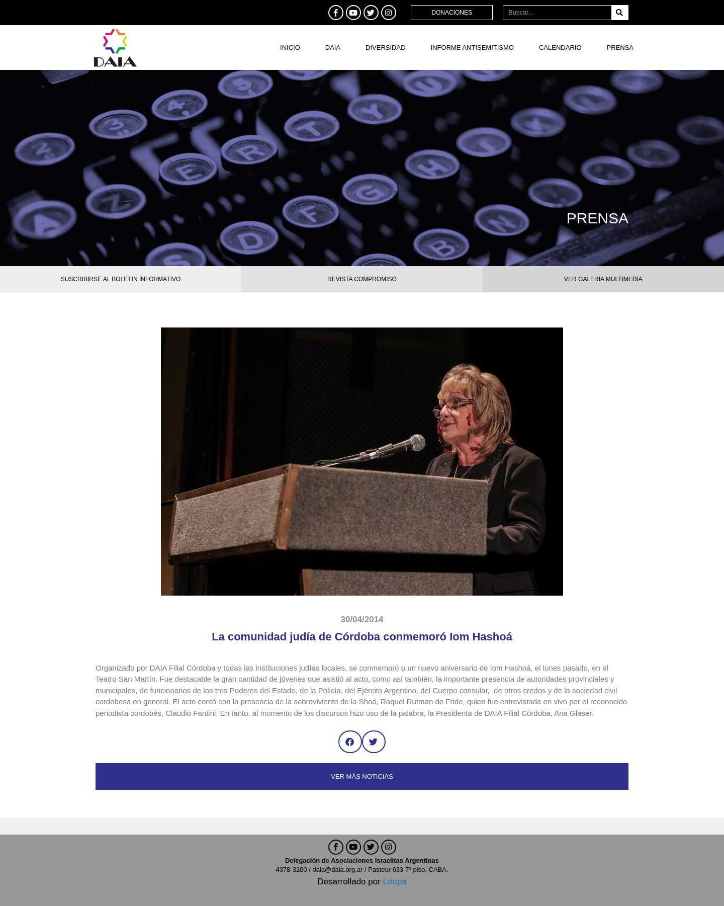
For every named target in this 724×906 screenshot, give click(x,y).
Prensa (620, 47)
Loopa (395, 881)
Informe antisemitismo (472, 47)
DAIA (332, 47)
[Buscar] (619, 13)
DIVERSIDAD (385, 47)
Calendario (560, 47)
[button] (350, 741)
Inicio (290, 47)
